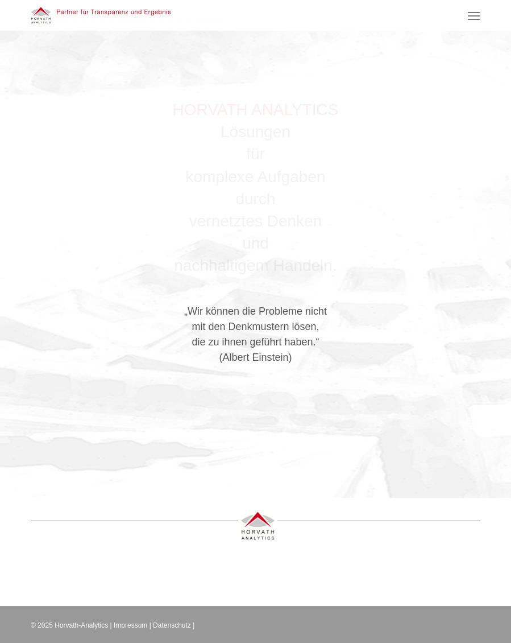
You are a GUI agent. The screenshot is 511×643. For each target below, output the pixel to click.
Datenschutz (172, 625)
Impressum (130, 625)
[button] (474, 15)
